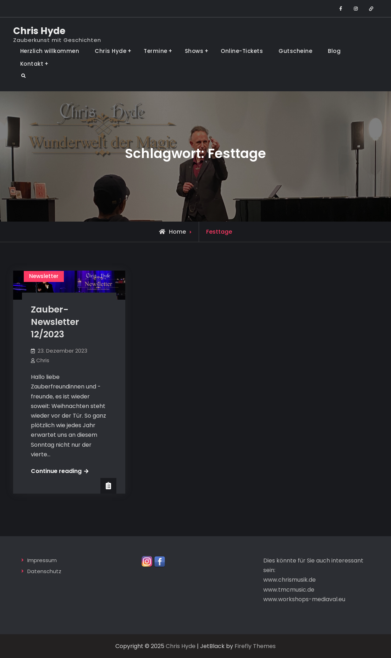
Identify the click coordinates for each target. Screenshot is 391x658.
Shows (194, 51)
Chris (42, 360)
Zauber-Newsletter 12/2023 (55, 322)
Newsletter (44, 276)
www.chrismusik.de (289, 580)
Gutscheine (295, 51)
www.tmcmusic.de (288, 590)
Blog (334, 51)
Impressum (42, 560)
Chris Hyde (39, 31)
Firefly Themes (255, 646)
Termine (155, 51)
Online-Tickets (242, 51)
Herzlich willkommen (49, 51)
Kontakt (32, 63)
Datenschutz (44, 571)
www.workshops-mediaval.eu (304, 599)
